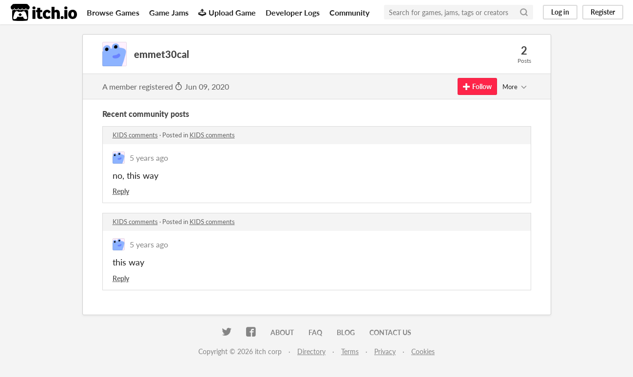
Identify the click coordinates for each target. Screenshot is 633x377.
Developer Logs (293, 12)
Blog (346, 332)
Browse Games (113, 12)
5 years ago (149, 157)
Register (603, 12)
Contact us (390, 332)
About (282, 332)
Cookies (423, 351)
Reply (121, 191)
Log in (560, 12)
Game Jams (169, 12)
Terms (350, 351)
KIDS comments (135, 135)
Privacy (385, 351)
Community (349, 12)
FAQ (315, 332)
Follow (477, 86)
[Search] (524, 12)
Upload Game (227, 12)
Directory (311, 351)
